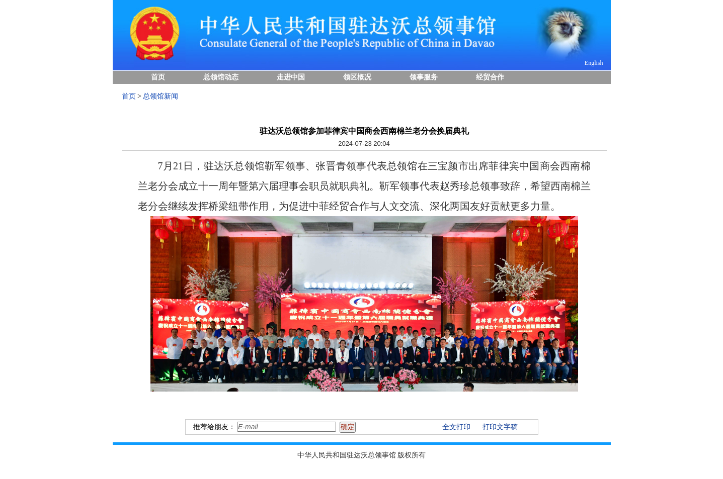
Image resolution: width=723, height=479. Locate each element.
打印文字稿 (500, 427)
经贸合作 (490, 77)
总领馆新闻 (160, 96)
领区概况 (357, 77)
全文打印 (456, 427)
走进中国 (291, 77)
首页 (158, 77)
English (594, 62)
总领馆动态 (220, 77)
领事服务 (424, 77)
